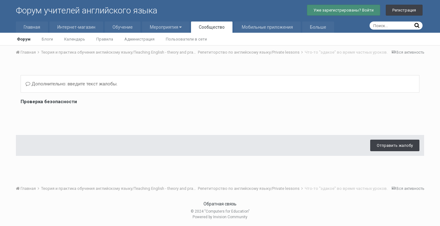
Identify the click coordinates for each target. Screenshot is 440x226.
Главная (32, 27)
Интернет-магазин (76, 27)
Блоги (47, 39)
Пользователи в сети (186, 39)
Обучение (122, 27)
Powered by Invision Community (220, 217)
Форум (24, 39)
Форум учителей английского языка (86, 10)
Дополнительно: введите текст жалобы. (71, 84)
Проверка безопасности (49, 101)
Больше (318, 27)
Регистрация (404, 10)
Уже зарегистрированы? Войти (343, 10)
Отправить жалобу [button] (395, 145)
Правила (104, 39)
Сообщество (212, 27)
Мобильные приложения (267, 27)
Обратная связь (220, 203)
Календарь (74, 39)
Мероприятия (166, 27)
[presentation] (68, 118)
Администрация (139, 39)
